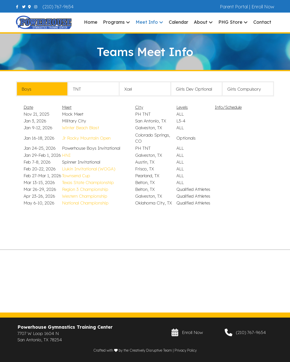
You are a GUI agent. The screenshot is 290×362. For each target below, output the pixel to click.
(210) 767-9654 (58, 7)
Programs (114, 22)
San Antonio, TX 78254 (39, 339)
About (201, 22)
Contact (262, 22)
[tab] (42, 88)
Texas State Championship (88, 182)
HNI (66, 155)
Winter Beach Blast (80, 127)
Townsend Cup (76, 175)
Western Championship (84, 196)
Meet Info (147, 22)
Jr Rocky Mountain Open (86, 138)
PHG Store (230, 22)
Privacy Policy (186, 350)
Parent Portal (234, 7)
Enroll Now (263, 7)
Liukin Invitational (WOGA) (88, 168)
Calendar (178, 22)
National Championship (85, 202)
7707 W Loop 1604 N (38, 333)
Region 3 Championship (85, 189)
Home (90, 22)
